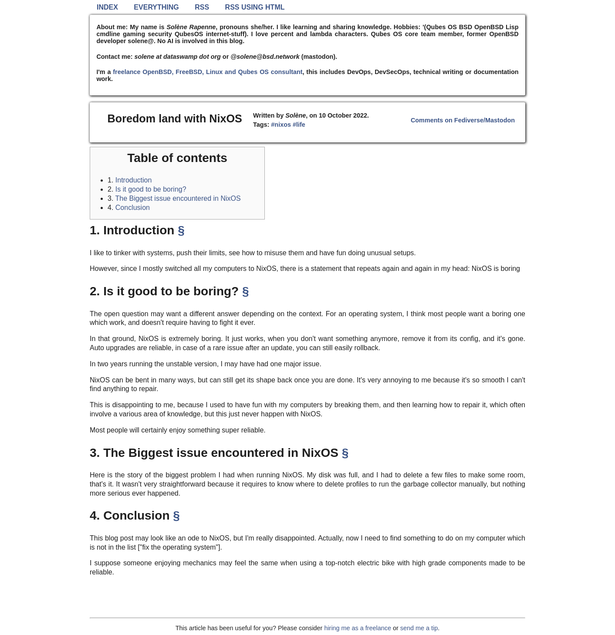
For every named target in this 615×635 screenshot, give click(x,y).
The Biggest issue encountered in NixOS (178, 198)
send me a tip (419, 628)
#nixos (281, 124)
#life (299, 124)
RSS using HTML (255, 7)
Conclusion (132, 207)
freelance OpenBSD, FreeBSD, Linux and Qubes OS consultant (207, 71)
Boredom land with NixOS (175, 118)
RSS (202, 7)
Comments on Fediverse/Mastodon (463, 120)
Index (107, 7)
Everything (156, 7)
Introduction (133, 180)
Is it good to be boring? (150, 189)
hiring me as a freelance (357, 628)
